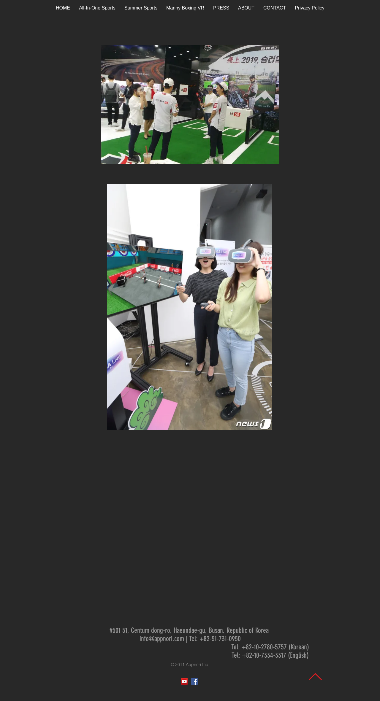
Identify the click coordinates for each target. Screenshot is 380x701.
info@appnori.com (162, 639)
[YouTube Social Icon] (184, 681)
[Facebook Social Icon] (194, 681)
